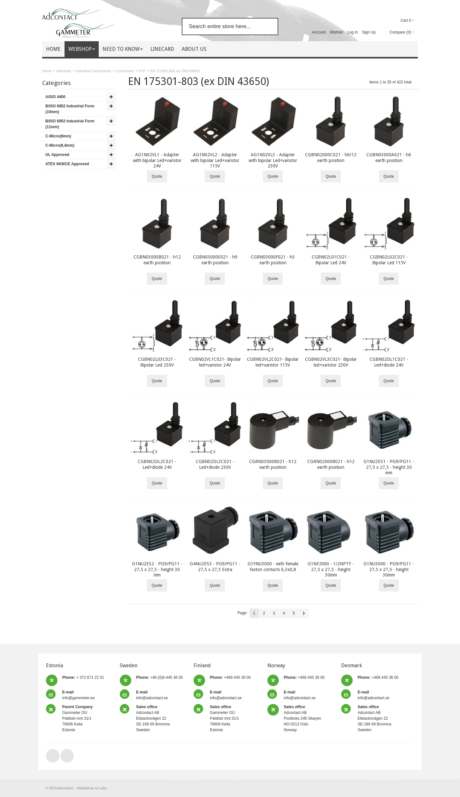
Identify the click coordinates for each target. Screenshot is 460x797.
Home (46, 71)
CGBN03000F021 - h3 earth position (273, 259)
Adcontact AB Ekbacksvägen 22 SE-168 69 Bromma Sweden (153, 718)
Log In (352, 32)
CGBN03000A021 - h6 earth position (388, 157)
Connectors (125, 71)
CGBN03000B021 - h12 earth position (157, 259)
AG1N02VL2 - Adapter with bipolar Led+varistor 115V (215, 160)
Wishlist (336, 32)
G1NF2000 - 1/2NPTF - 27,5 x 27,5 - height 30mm (331, 569)
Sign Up (369, 32)
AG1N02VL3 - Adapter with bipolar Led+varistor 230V (273, 160)
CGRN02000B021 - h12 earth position (331, 464)
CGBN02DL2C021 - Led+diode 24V (157, 464)
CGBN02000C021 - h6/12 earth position (330, 157)
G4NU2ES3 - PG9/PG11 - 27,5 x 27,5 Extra (215, 566)
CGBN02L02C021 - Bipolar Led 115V (389, 259)
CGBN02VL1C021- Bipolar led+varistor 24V (215, 362)
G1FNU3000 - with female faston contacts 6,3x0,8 (273, 566)
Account (319, 32)
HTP (142, 71)
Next (304, 613)
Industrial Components (93, 71)
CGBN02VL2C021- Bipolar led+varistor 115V (273, 362)
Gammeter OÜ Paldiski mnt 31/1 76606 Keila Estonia (77, 718)
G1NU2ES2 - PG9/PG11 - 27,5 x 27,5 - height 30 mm (157, 569)
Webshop (63, 71)
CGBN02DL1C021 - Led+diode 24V (389, 362)
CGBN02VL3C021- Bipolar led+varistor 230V (331, 362)
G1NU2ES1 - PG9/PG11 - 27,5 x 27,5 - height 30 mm (389, 467)
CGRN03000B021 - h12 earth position (272, 464)
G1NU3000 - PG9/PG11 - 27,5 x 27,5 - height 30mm (389, 569)
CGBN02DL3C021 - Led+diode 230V (215, 464)
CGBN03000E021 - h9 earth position (215, 259)
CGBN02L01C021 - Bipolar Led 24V (331, 259)
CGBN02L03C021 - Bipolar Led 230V (157, 362)
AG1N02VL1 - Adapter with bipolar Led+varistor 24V (157, 160)
